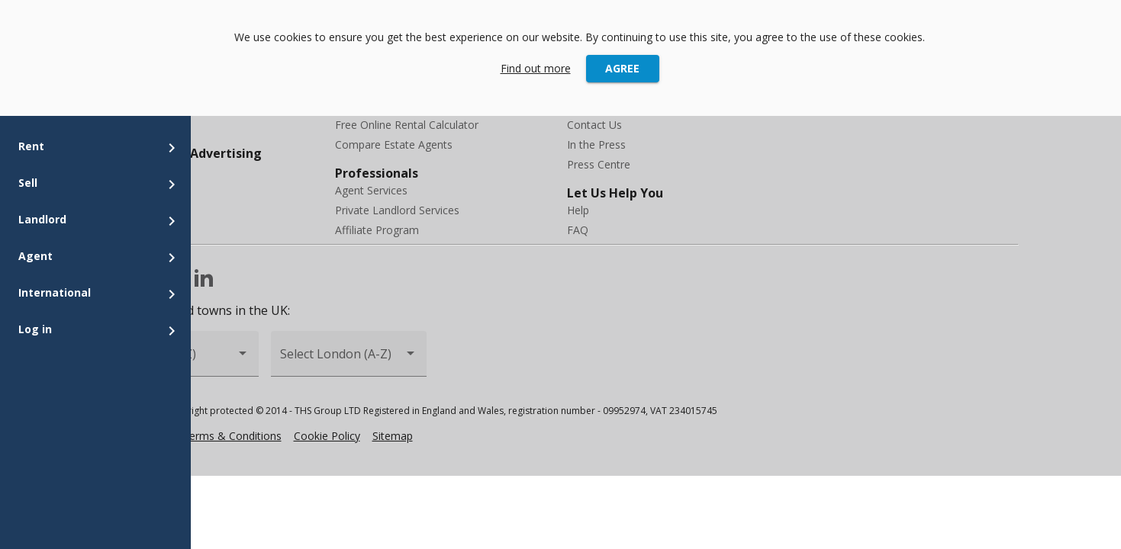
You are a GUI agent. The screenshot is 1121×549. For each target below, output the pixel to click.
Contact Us (594, 124)
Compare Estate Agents (394, 144)
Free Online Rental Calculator (406, 124)
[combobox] (348, 360)
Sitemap (392, 436)
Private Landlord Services (397, 210)
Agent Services (371, 190)
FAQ (577, 230)
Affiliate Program (377, 230)
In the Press (596, 144)
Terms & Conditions (232, 436)
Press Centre (598, 164)
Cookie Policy (327, 436)
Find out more (536, 68)
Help (578, 210)
